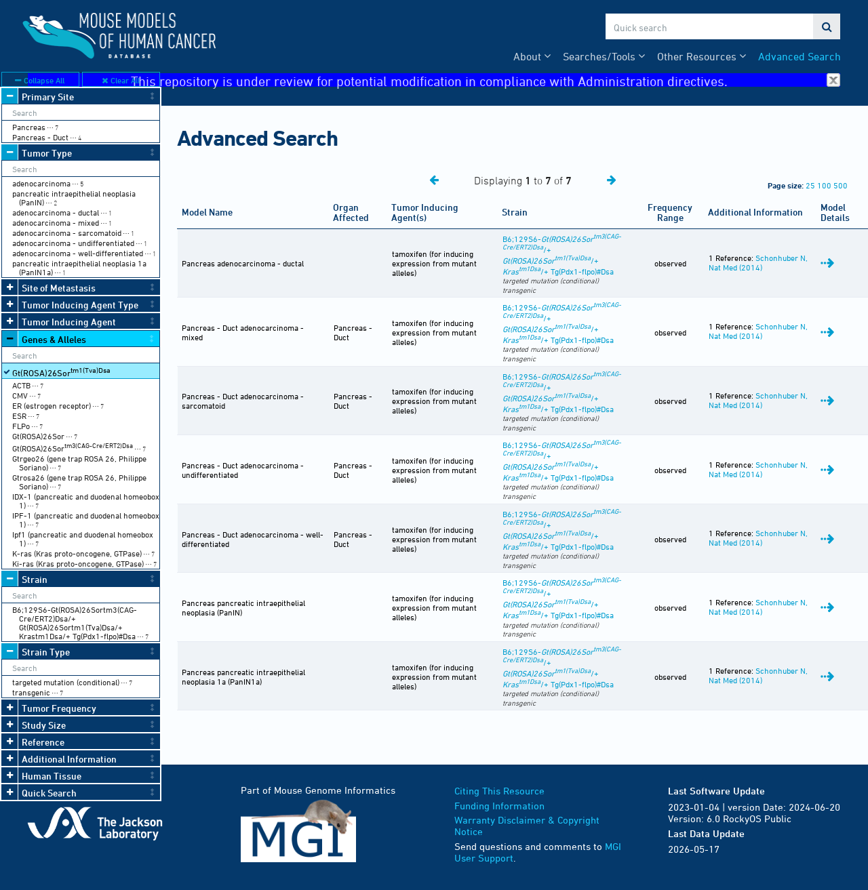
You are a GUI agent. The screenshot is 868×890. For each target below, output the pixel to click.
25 (810, 185)
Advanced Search (799, 56)
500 (840, 185)
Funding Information (499, 805)
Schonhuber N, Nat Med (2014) (758, 262)
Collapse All (39, 80)
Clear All (121, 80)
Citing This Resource (499, 790)
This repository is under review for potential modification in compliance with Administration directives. (485, 80)
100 (824, 185)
